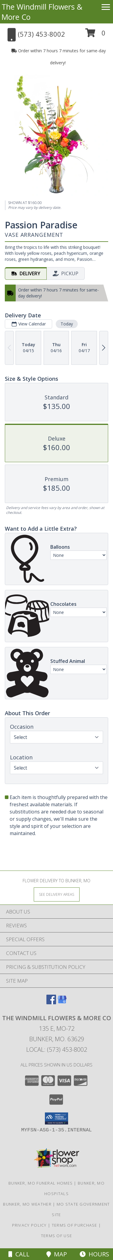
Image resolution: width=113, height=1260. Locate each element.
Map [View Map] (56, 1254)
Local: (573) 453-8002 (56, 1049)
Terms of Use (56, 1235)
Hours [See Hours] (94, 1254)
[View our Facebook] (51, 1002)
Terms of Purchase (74, 1225)
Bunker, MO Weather (27, 1204)
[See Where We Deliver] (57, 894)
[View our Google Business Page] (62, 1002)
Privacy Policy (29, 1225)
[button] (95, 35)
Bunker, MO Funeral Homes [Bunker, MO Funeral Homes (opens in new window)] (40, 1183)
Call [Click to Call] (19, 1254)
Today (67, 324)
